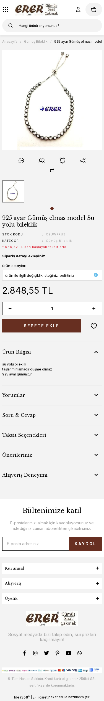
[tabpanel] (13, 191)
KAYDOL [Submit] (85, 543)
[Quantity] (52, 308)
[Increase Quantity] (94, 308)
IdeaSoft (22, 697)
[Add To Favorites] (93, 325)
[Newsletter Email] (52, 544)
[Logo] (37, 9)
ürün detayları (14, 265)
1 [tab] (52, 208)
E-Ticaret (40, 697)
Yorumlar (13, 395)
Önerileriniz (17, 455)
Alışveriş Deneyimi (25, 475)
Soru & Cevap (19, 415)
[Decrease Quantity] (10, 308)
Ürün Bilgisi (16, 352)
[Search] (52, 25)
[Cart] (93, 9)
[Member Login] (78, 9)
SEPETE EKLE (41, 325)
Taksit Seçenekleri (24, 435)
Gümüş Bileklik (59, 241)
